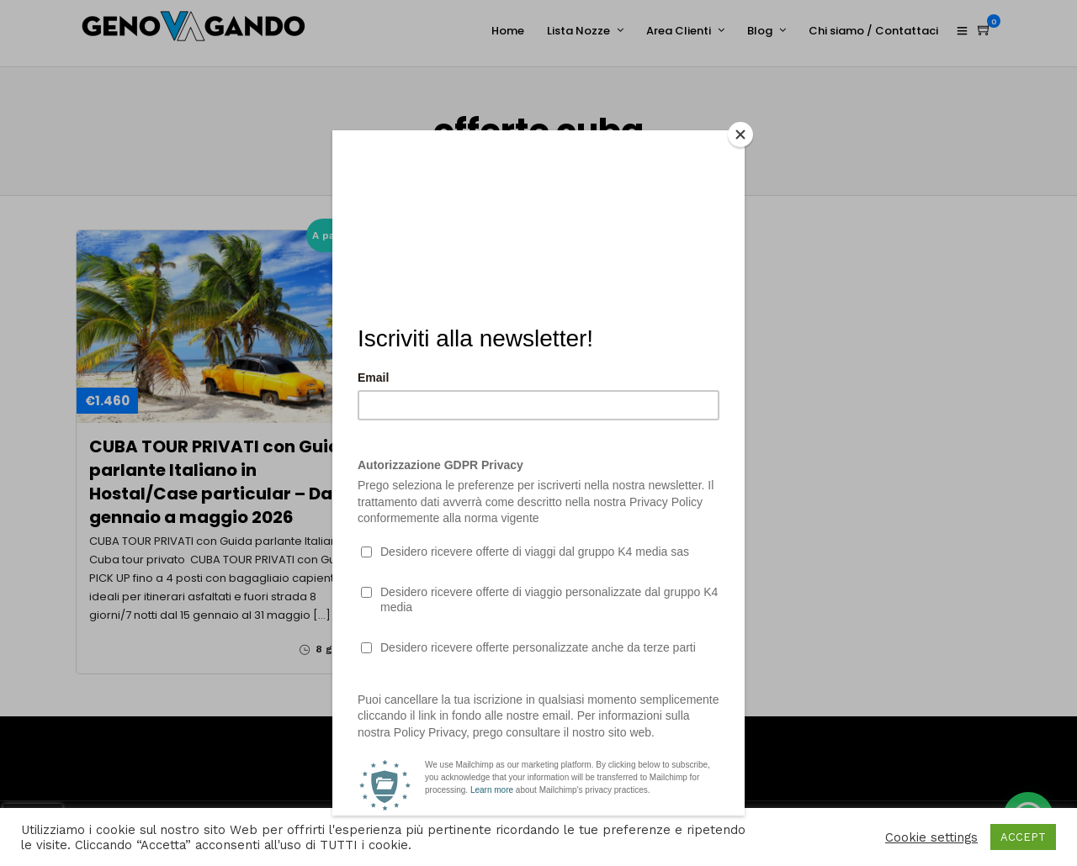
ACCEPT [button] (1023, 837)
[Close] (740, 134)
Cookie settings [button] (931, 837)
